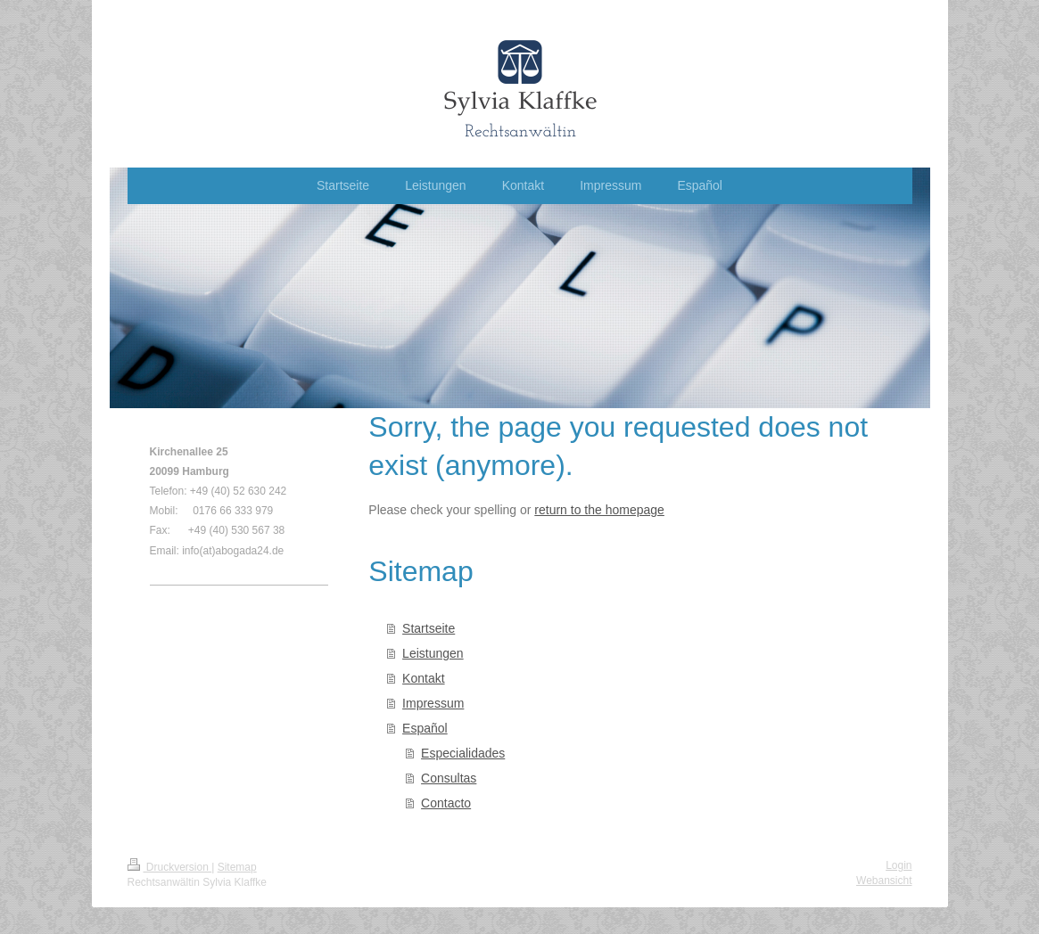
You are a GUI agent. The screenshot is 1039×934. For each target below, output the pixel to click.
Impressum (433, 703)
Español (425, 728)
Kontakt (423, 678)
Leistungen (433, 653)
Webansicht (883, 880)
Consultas (448, 778)
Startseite (428, 628)
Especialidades (463, 753)
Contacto (446, 803)
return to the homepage (599, 510)
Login (898, 865)
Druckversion (170, 867)
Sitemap (237, 867)
